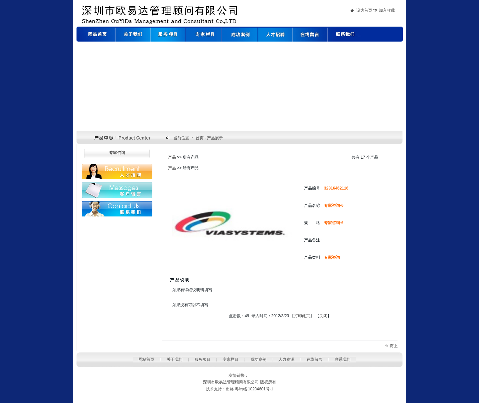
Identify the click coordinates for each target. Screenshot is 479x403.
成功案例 (258, 359)
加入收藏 (387, 10)
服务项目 (203, 359)
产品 (172, 157)
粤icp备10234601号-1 (254, 389)
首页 (200, 138)
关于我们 (175, 359)
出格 (230, 389)
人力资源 (286, 359)
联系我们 (343, 359)
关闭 (323, 316)
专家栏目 (231, 359)
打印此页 (302, 316)
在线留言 (314, 359)
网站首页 (146, 359)
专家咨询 (117, 152)
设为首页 (364, 10)
